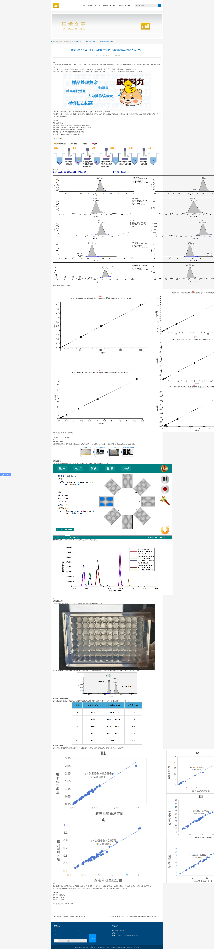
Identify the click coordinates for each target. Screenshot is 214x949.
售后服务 (112, 5)
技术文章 (97, 5)
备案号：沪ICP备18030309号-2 (116, 947)
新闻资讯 (105, 5)
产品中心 (90, 5)
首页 (84, 5)
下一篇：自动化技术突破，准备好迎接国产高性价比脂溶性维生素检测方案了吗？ (133, 916)
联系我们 (127, 5)
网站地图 (129, 947)
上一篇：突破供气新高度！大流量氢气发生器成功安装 (69, 916)
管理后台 (136, 947)
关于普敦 (120, 5)
